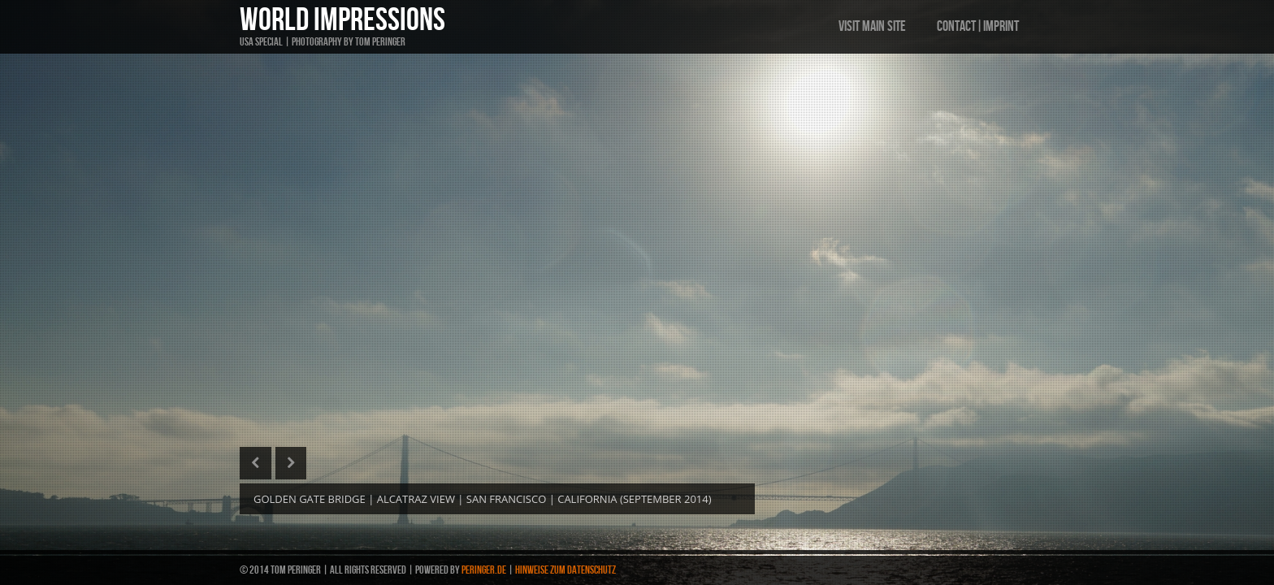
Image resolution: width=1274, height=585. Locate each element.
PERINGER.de (484, 570)
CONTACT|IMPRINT (978, 26)
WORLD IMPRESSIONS (342, 20)
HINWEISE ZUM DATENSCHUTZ (565, 570)
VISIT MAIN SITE (872, 26)
